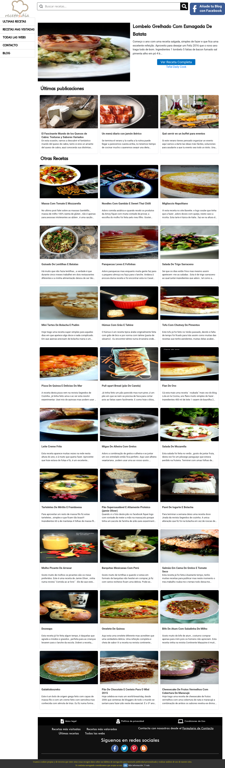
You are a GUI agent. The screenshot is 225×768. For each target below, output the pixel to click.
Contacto (10, 45)
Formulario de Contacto (198, 728)
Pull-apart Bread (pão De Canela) (121, 385)
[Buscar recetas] (108, 6)
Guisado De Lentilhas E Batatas (59, 264)
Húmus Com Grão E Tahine (117, 325)
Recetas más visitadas (66, 729)
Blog (6, 53)
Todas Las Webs (14, 37)
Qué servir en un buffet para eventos (183, 133)
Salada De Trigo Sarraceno (178, 264)
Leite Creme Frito (51, 446)
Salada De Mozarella (174, 446)
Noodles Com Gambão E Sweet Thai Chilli (126, 203)
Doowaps (46, 628)
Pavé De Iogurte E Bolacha (177, 507)
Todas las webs (95, 733)
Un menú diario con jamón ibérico (122, 133)
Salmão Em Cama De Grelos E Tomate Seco (184, 569)
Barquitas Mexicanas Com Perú (120, 568)
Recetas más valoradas (102, 729)
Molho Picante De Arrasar (56, 568)
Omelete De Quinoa (113, 628)
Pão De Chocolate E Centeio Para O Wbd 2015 (125, 691)
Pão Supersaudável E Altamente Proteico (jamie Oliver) (126, 509)
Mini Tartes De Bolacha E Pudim (60, 325)
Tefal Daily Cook (176, 66)
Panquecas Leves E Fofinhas (119, 264)
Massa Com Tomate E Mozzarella (61, 203)
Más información (135, 765)
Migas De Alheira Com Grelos (119, 446)
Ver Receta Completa (176, 62)
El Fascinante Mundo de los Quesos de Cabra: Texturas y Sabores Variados (64, 135)
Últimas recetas (69, 733)
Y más (147, 765)
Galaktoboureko (50, 689)
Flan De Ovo (169, 385)
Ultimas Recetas (14, 21)
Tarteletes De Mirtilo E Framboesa (61, 507)
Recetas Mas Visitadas (18, 29)
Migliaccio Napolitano (175, 203)
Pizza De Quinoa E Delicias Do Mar (61, 385)
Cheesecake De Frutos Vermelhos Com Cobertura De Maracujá (185, 691)
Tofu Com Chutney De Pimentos (181, 325)
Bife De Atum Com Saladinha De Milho (184, 628)
